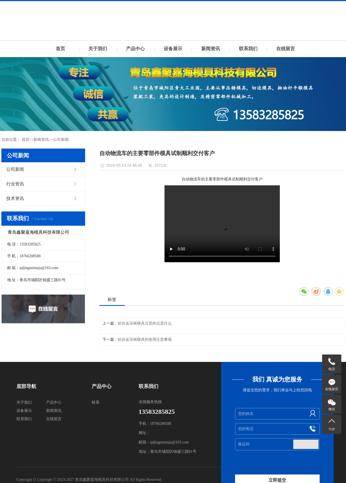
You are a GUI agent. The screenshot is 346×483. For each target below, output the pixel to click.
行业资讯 (15, 184)
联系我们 (248, 48)
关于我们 (97, 48)
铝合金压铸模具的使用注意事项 (145, 339)
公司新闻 (61, 140)
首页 (60, 48)
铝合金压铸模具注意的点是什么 (145, 323)
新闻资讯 (210, 48)
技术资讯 (15, 198)
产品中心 (135, 48)
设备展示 (173, 48)
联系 (95, 402)
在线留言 (285, 48)
